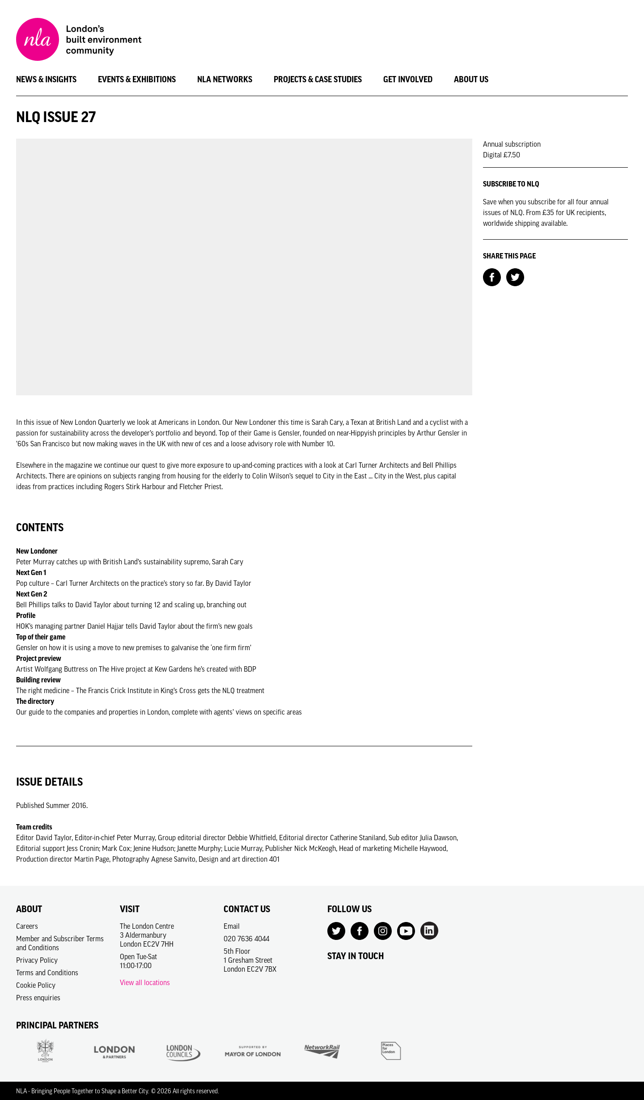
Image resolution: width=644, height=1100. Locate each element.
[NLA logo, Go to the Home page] (78, 40)
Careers (27, 926)
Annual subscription (512, 144)
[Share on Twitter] (515, 276)
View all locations (145, 982)
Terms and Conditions (47, 973)
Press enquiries (38, 998)
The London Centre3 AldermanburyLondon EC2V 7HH (147, 935)
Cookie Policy (35, 985)
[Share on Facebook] (492, 276)
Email (232, 926)
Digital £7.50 (501, 155)
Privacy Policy (37, 960)
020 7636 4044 (246, 939)
